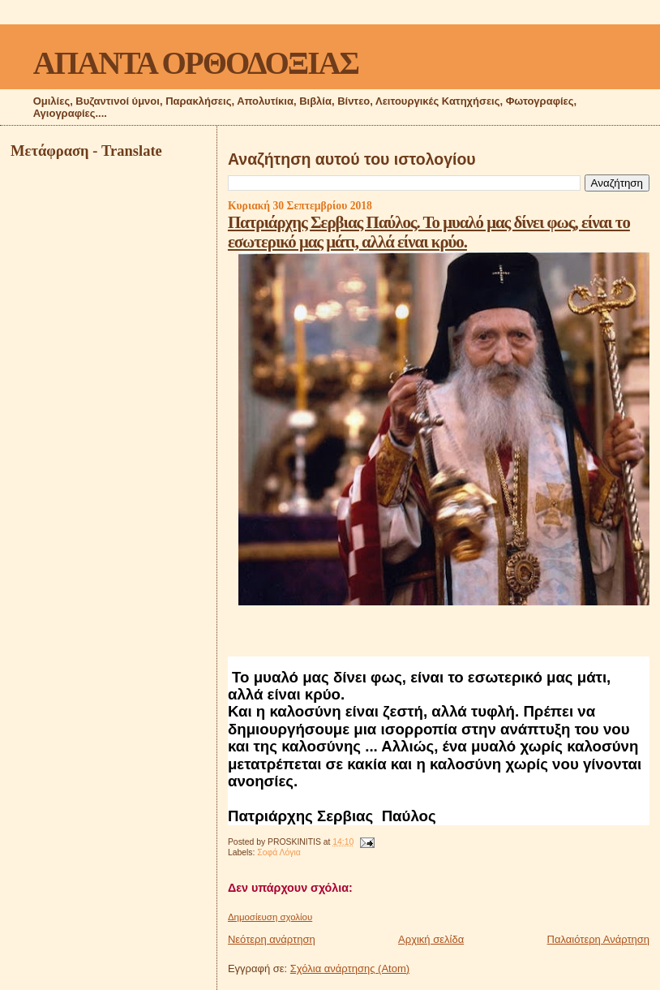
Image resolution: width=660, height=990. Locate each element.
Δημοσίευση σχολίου (270, 917)
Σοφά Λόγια (279, 852)
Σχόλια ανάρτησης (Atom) (349, 968)
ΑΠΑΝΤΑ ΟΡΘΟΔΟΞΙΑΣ (195, 62)
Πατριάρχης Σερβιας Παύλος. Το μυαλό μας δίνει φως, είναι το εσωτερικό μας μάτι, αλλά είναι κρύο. (429, 232)
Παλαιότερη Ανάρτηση (598, 939)
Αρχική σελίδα (431, 939)
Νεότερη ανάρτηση (271, 939)
